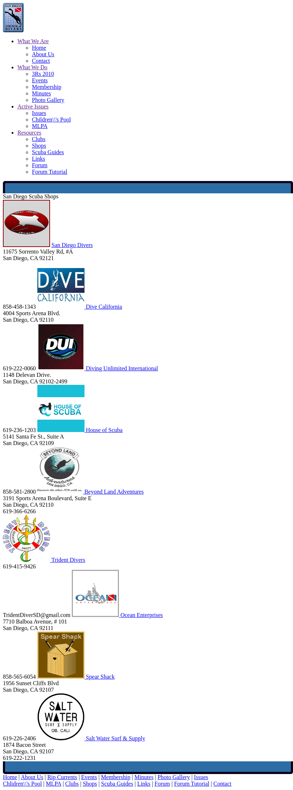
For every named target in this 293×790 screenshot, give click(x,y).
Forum (40, 165)
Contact (41, 61)
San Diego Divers (72, 245)
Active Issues (33, 106)
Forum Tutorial (49, 172)
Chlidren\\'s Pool (22, 784)
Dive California (104, 307)
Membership (46, 87)
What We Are (33, 41)
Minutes (41, 93)
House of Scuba (104, 430)
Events (40, 80)
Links (38, 159)
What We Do (32, 67)
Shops (39, 146)
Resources (29, 132)
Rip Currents (62, 777)
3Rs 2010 (43, 74)
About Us (43, 54)
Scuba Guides (48, 152)
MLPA (40, 126)
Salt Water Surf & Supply (115, 738)
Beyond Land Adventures (114, 492)
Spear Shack (100, 677)
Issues (39, 113)
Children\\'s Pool (51, 119)
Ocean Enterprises (141, 615)
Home (39, 48)
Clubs (38, 139)
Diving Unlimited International (122, 368)
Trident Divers (68, 560)
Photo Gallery (48, 100)
